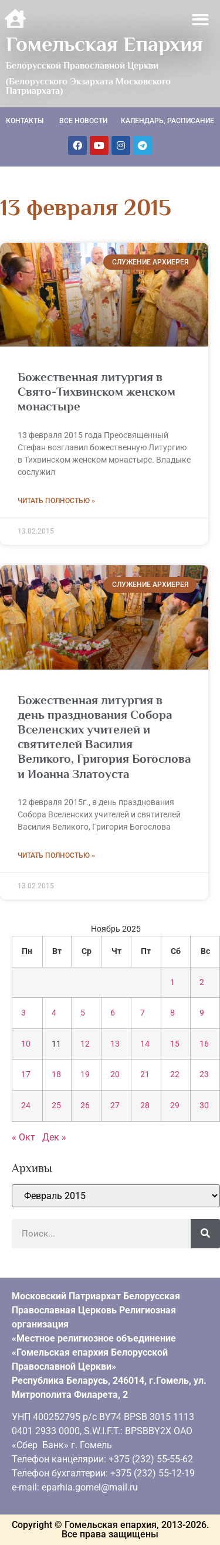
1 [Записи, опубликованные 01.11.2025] (172, 982)
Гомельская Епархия (104, 44)
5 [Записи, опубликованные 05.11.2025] (82, 1013)
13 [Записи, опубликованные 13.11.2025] (115, 1044)
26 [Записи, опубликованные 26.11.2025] (85, 1106)
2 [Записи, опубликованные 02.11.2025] (201, 982)
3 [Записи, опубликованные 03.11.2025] (23, 1013)
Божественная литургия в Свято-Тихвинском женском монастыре (96, 391)
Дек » (54, 1137)
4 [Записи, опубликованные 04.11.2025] (54, 1013)
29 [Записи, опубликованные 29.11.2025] (175, 1106)
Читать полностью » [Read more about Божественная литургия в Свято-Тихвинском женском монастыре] (56, 501)
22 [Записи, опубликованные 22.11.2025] (175, 1074)
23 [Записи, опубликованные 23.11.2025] (204, 1074)
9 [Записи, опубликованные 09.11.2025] (201, 1013)
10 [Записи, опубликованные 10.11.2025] (26, 1044)
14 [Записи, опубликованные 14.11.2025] (145, 1044)
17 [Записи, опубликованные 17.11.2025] (26, 1074)
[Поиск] (205, 1233)
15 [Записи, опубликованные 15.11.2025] (175, 1044)
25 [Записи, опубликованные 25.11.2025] (56, 1106)
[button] (201, 19)
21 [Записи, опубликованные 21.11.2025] (145, 1074)
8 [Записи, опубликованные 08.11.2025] (172, 1013)
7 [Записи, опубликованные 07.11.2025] (142, 1013)
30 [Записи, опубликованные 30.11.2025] (204, 1106)
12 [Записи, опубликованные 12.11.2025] (85, 1044)
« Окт (23, 1137)
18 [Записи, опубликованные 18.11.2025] (56, 1074)
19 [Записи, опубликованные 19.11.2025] (85, 1074)
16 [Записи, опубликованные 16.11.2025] (204, 1044)
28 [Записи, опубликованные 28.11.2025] (145, 1106)
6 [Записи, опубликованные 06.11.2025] (112, 1013)
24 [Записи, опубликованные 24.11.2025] (26, 1106)
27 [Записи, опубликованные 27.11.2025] (115, 1106)
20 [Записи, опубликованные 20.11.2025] (115, 1074)
